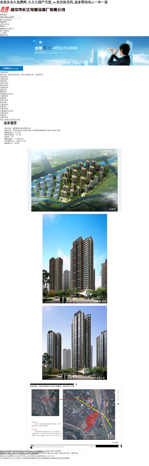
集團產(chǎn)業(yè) (7, 29)
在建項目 (3, 81)
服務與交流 (4, 35)
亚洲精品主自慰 (35, 458)
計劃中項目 (4, 83)
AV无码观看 (24, 458)
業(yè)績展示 (4, 31)
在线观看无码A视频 (49, 458)
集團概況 (3, 22)
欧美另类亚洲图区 (63, 458)
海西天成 (74, 453)
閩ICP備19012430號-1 (51, 453)
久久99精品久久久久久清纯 (10, 458)
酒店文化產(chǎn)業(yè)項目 (10, 120)
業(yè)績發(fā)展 (27, 75)
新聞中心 (3, 26)
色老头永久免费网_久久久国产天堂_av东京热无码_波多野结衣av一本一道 (54, 2)
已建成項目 (4, 79)
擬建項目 (3, 92)
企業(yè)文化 (4, 24)
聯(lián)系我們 (56, 451)
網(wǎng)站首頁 (5, 20)
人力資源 (3, 33)
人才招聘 (46, 451)
